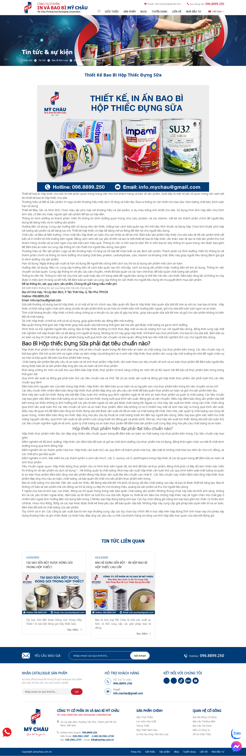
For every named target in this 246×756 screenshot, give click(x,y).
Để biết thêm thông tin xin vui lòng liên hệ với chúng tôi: (57, 288)
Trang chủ (136, 751)
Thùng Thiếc (142, 725)
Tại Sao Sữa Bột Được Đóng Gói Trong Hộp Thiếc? (52, 565)
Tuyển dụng (159, 11)
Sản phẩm (130, 11)
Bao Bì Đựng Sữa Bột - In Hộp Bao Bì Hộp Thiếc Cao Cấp (122, 565)
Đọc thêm (72, 629)
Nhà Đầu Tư (193, 11)
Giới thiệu (112, 11)
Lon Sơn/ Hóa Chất (146, 721)
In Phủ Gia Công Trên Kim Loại (152, 734)
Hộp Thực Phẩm (144, 717)
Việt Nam (217, 11)
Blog (144, 11)
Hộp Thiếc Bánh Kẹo (146, 730)
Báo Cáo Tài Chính (202, 725)
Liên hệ (176, 11)
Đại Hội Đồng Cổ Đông (205, 717)
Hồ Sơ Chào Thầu (202, 734)
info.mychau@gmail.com (168, 4)
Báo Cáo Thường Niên (204, 721)
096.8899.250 (214, 4)
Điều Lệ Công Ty (201, 730)
